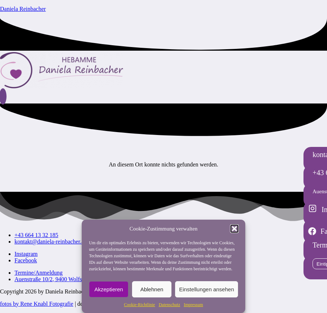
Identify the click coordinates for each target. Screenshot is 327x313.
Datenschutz (169, 304)
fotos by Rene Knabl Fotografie (36, 304)
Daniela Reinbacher (23, 9)
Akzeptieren (108, 289)
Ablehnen (151, 289)
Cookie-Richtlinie (139, 304)
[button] (234, 228)
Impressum (193, 304)
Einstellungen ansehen (206, 289)
